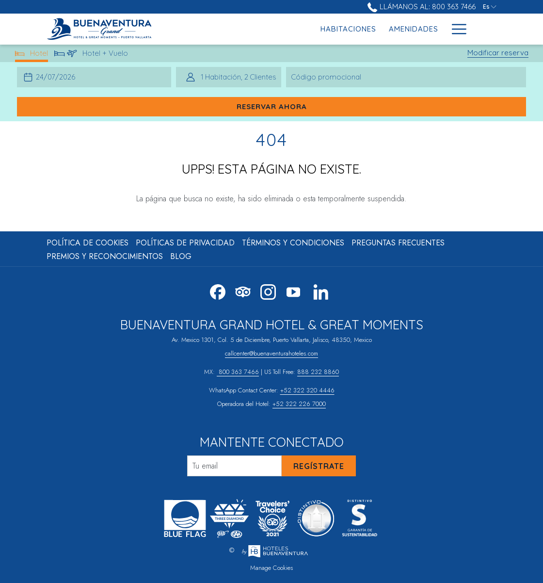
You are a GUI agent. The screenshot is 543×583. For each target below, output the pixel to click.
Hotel (31, 55)
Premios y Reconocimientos (105, 256)
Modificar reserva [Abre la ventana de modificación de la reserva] (497, 52)
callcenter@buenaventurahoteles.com (271, 353)
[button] (58, 77)
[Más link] (455, 29)
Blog (181, 256)
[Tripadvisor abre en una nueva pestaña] (243, 290)
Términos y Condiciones (293, 242)
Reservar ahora (272, 106)
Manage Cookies (271, 567)
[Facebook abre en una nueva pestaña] (217, 290)
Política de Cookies (87, 242)
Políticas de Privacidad (185, 242)
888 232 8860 (318, 371)
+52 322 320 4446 (307, 390)
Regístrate (318, 466)
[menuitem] (274, 29)
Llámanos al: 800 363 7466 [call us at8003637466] (421, 6)
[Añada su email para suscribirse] (234, 465)
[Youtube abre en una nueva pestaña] (293, 290)
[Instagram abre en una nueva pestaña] (268, 290)
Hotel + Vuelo (91, 55)
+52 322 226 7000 (299, 403)
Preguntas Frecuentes (398, 242)
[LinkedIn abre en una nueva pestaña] (321, 290)
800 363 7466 (238, 371)
